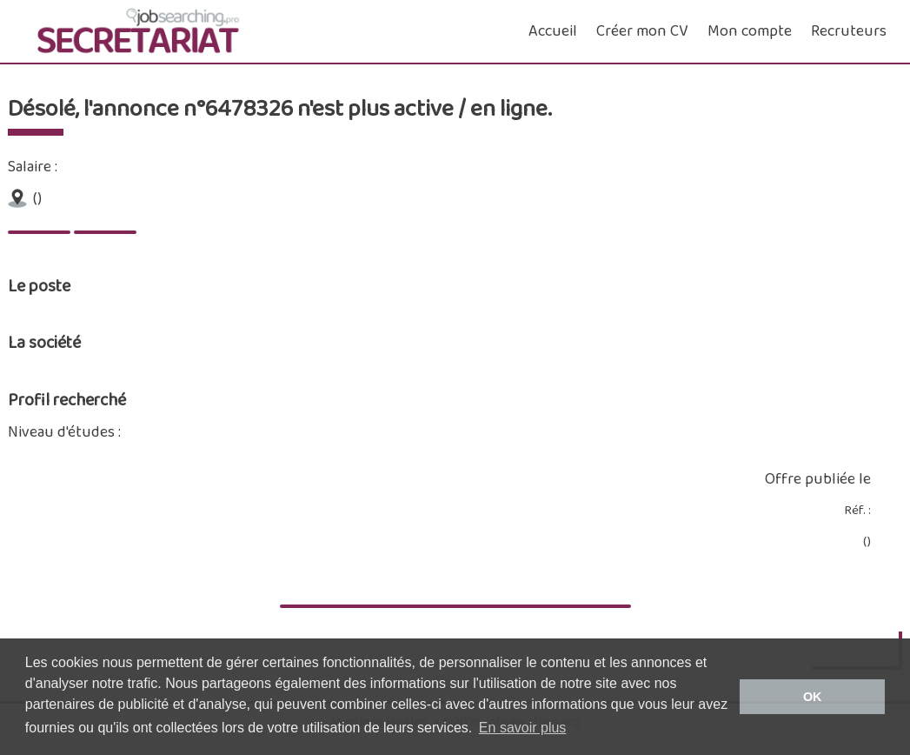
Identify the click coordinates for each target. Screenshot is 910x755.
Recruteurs (849, 31)
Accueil (552, 31)
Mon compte (749, 31)
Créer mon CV (642, 31)
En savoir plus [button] (523, 727)
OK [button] (812, 697)
